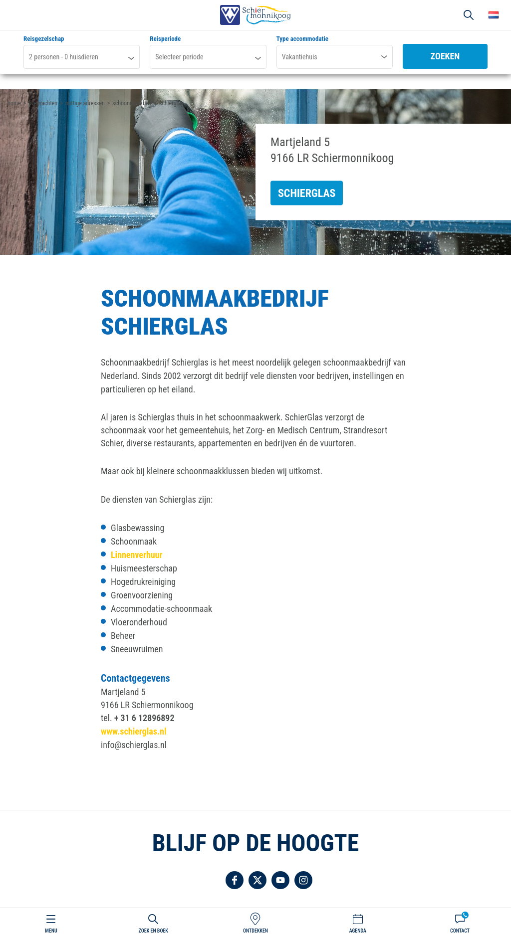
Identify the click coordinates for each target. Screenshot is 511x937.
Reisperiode (165, 38)
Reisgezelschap (43, 38)
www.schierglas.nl (133, 731)
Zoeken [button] (469, 15)
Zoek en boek (153, 931)
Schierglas (306, 193)
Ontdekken (255, 931)
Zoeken (445, 56)
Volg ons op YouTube (280, 880)
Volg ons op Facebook (235, 880)
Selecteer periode (179, 57)
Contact (460, 931)
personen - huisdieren (63, 57)
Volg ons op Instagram (303, 880)
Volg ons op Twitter (257, 880)
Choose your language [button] (494, 15)
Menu (51, 931)
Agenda (357, 931)
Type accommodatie (302, 38)
